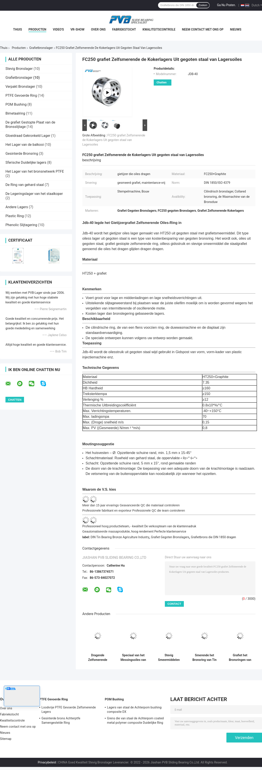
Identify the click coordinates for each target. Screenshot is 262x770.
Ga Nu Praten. (226, 5)
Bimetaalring (15, 113)
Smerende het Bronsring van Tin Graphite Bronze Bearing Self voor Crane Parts (204, 657)
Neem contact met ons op (202, 29)
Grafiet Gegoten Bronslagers (170, 537)
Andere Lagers (16, 207)
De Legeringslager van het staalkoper (34, 194)
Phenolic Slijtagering (21, 225)
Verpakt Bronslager (20, 86)
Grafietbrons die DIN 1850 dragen (213, 537)
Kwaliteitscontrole (159, 29)
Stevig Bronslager (19, 69)
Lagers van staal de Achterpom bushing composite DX (134, 709)
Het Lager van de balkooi (24, 145)
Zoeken (202, 5)
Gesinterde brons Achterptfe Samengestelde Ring (60, 720)
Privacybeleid (47, 762)
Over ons (98, 29)
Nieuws (235, 29)
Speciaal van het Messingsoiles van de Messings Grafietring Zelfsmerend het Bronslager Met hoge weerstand (133, 657)
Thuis (17, 29)
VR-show (77, 29)
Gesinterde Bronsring (21, 153)
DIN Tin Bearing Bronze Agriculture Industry (120, 537)
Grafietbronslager (41, 48)
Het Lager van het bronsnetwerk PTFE (34, 171)
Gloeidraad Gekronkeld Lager (27, 136)
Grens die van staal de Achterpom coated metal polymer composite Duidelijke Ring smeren (135, 721)
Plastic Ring (14, 216)
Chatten (162, 82)
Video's (58, 29)
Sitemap (5, 739)
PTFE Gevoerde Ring (21, 95)
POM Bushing (16, 104)
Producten (37, 29)
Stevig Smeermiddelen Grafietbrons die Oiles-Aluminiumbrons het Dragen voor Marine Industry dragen (168, 657)
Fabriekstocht (124, 29)
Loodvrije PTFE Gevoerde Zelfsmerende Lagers (68, 709)
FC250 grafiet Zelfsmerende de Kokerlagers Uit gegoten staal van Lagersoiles (113, 140)
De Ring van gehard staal (24, 185)
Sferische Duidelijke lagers (25, 162)
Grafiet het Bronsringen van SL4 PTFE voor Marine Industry (240, 657)
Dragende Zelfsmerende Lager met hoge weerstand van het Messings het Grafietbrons (97, 657)
